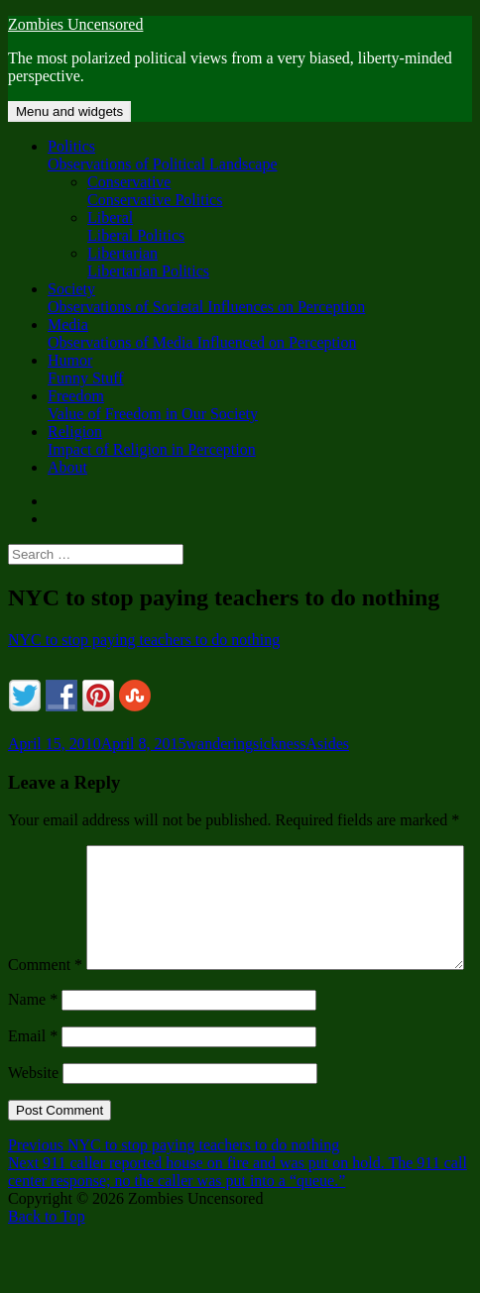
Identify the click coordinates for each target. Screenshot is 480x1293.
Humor (260, 369)
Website (33, 1114)
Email (33, 1077)
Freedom (260, 405)
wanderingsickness (246, 743)
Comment (45, 853)
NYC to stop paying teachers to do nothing (144, 639)
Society (260, 298)
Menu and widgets (69, 111)
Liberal (279, 227)
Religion (260, 441)
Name (33, 1040)
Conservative (279, 191)
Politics (260, 155)
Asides (327, 743)
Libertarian (279, 262)
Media (260, 334)
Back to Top (46, 1257)
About (67, 467)
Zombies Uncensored (75, 24)
